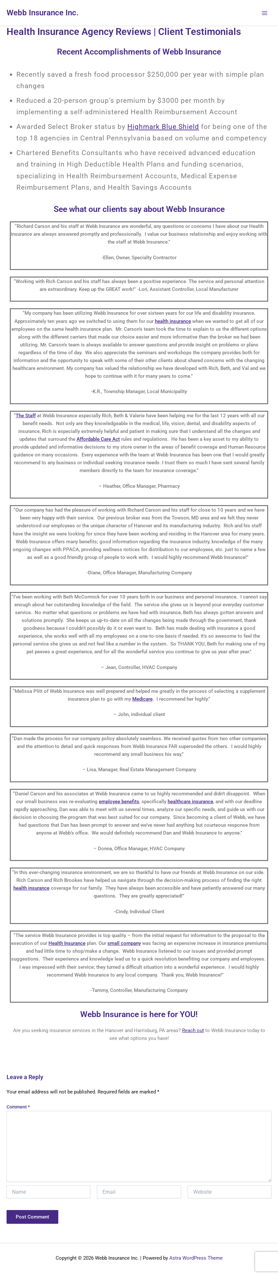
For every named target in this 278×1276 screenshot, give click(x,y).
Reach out (193, 1030)
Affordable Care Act (98, 439)
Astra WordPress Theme (196, 1258)
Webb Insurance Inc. (43, 12)
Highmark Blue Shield (163, 126)
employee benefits (119, 802)
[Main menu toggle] (264, 13)
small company (124, 943)
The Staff (26, 416)
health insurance (173, 321)
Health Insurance (66, 943)
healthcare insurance (190, 802)
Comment (18, 1106)
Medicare (142, 699)
